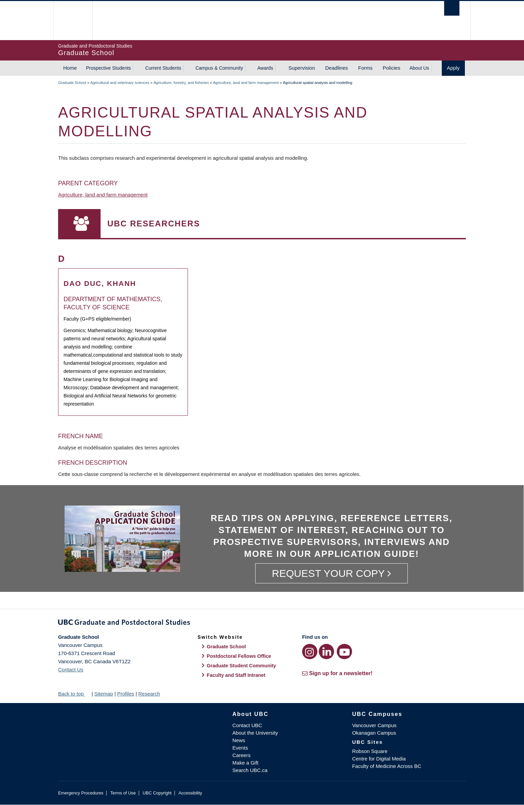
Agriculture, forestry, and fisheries (181, 83)
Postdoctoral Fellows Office (239, 656)
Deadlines (336, 68)
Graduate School (72, 83)
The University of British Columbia (72, 20)
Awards (265, 68)
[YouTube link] (344, 651)
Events (240, 748)
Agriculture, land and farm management (246, 83)
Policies (391, 68)
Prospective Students (108, 68)
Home (70, 68)
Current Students (163, 68)
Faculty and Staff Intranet (236, 675)
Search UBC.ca (249, 770)
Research (149, 694)
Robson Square (369, 751)
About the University (255, 733)
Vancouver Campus (374, 725)
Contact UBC (247, 725)
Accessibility (190, 792)
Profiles (125, 694)
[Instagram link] (309, 651)
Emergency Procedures (80, 792)
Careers (241, 755)
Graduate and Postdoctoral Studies (262, 623)
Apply (453, 68)
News (238, 740)
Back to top (74, 694)
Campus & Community (219, 68)
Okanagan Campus (374, 733)
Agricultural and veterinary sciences (120, 83)
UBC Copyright (157, 792)
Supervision (302, 68)
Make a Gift (245, 763)
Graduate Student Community (241, 665)
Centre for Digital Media (379, 758)
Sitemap (103, 694)
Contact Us (70, 669)
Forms (365, 68)
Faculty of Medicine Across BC (386, 766)
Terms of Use (123, 792)
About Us (419, 68)
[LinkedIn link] (326, 651)
